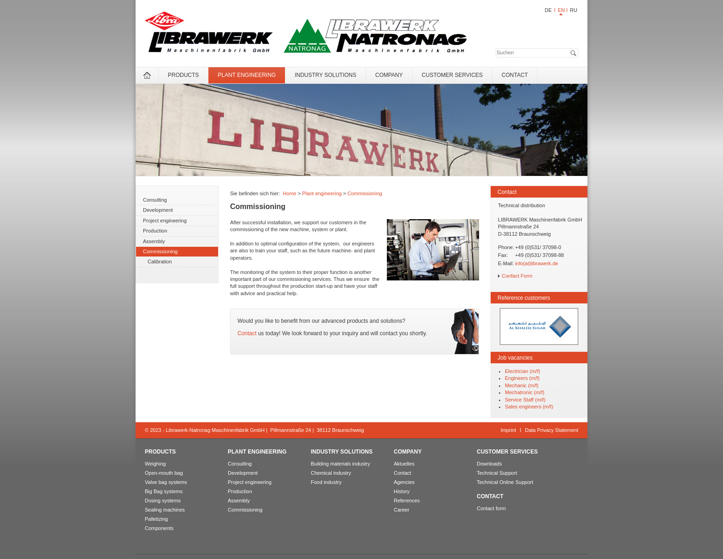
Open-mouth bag (164, 473)
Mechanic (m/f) (522, 385)
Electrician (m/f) (522, 371)
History (401, 491)
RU (573, 10)
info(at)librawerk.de (536, 263)
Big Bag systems (164, 491)
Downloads (489, 463)
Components (159, 528)
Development (158, 210)
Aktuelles (404, 463)
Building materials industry (340, 463)
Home (289, 193)
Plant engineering (247, 75)
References (407, 500)
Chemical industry (331, 473)
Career (401, 509)
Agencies (404, 482)
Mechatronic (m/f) (525, 392)
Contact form (491, 508)
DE (548, 10)
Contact (515, 75)
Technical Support (497, 473)
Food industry (326, 482)
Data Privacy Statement (551, 430)
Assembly (154, 241)
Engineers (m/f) (522, 378)
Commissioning (160, 251)
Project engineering (165, 220)
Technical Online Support (505, 482)
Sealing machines (165, 509)
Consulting (155, 200)
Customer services (452, 75)
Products (183, 75)
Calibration (160, 261)
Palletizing (156, 519)
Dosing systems (163, 500)
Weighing (155, 463)
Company (389, 75)
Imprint (508, 430)
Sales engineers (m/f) (529, 406)
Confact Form (517, 276)
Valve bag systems (166, 482)
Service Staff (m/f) (525, 399)
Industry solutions (325, 75)
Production (155, 230)
